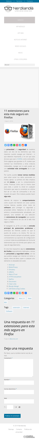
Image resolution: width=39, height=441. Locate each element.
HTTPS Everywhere (15, 277)
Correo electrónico (10, 389)
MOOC (20, 53)
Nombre (7, 380)
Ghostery (12, 270)
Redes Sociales (20, 46)
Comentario (8, 358)
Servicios (19, 1)
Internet (26, 307)
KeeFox (11, 279)
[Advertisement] (19, 88)
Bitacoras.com (14, 339)
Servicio (20, 20)
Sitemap (11, 429)
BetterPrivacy (13, 267)
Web (5, 398)
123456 (19, 159)
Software (9, 311)
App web (20, 33)
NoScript (12, 265)
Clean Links (12, 284)
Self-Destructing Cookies (17, 289)
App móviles (20, 27)
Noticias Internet (20, 40)
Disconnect (12, 281)
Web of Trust (13, 274)
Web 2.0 (22, 298)
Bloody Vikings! (14, 286)
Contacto (30, 1)
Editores (9, 1)
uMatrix (11, 272)
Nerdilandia (22, 426)
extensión (16, 307)
